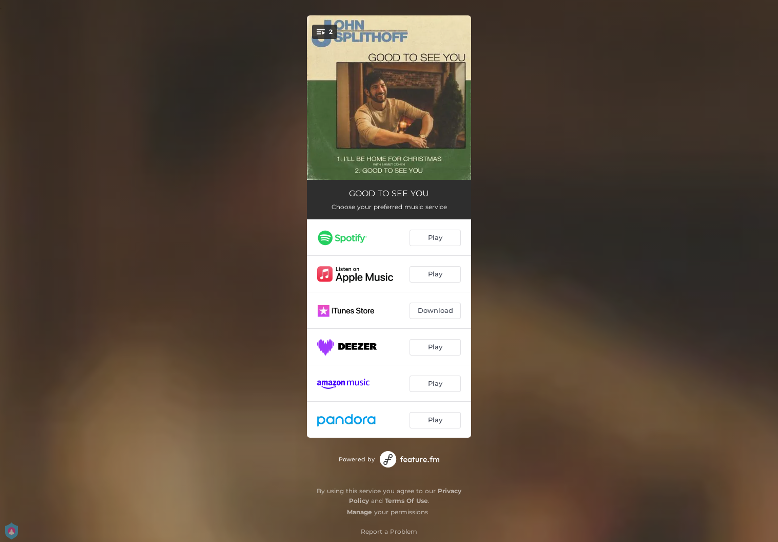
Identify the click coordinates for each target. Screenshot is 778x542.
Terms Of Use (406, 500)
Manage (359, 512)
